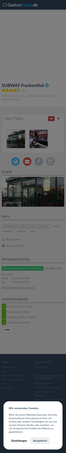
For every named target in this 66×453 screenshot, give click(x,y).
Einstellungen (19, 440)
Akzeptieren (40, 440)
